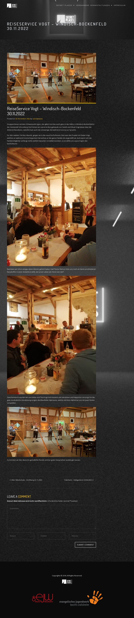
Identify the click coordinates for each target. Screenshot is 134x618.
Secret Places (64, 5)
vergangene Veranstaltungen (93, 5)
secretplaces (38, 119)
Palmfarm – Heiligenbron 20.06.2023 (78, 480)
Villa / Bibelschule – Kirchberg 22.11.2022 (26, 480)
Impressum (120, 5)
